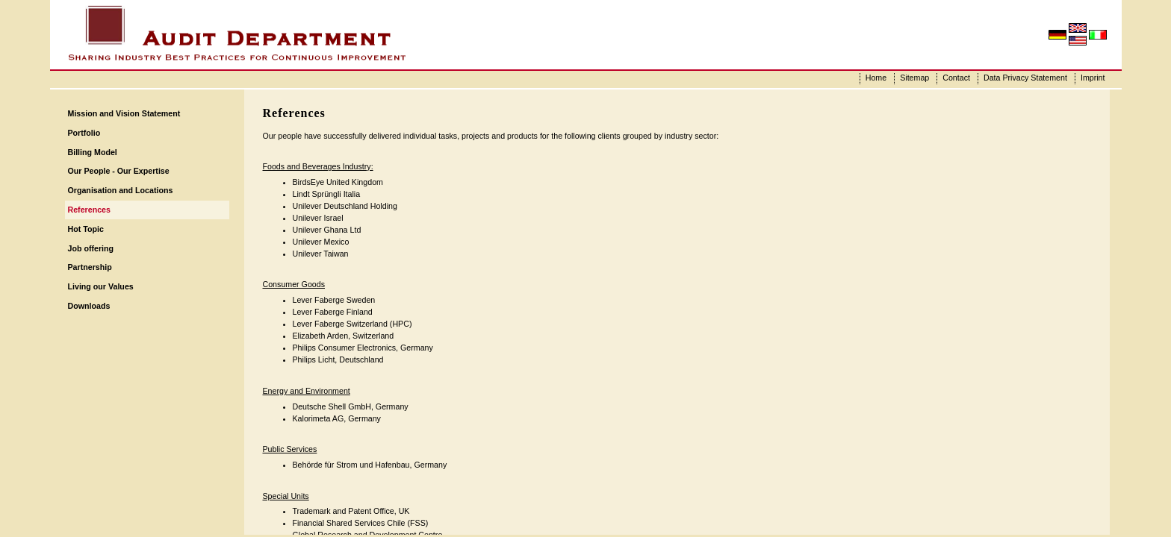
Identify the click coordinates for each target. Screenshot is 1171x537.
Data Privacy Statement (1025, 77)
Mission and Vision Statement (124, 113)
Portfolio (84, 132)
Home (876, 77)
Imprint (1093, 77)
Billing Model (92, 152)
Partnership (90, 267)
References (89, 209)
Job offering (91, 248)
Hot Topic (86, 228)
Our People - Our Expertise (119, 170)
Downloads (89, 305)
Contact (956, 77)
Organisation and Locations (120, 190)
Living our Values (101, 286)
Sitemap (914, 77)
